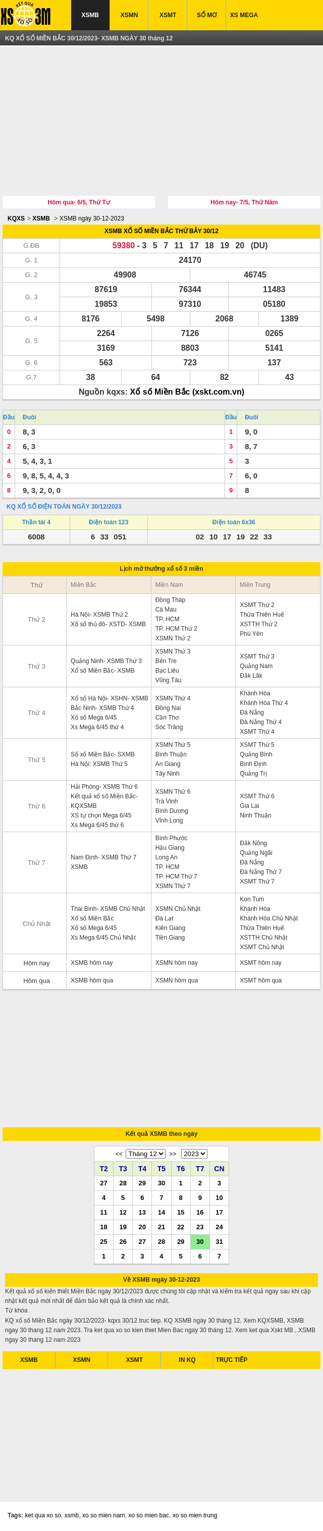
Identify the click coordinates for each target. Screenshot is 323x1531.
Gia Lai (249, 805)
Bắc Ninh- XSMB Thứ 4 (102, 708)
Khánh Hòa (255, 693)
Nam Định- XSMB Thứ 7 (103, 857)
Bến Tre (166, 661)
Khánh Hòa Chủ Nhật (269, 918)
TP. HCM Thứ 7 (176, 876)
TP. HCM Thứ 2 (176, 628)
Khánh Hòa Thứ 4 (264, 702)
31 (219, 1241)
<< (119, 1154)
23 (199, 1226)
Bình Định (253, 764)
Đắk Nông (253, 843)
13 (142, 1212)
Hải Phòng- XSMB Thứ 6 (104, 786)
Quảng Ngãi (256, 852)
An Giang (168, 764)
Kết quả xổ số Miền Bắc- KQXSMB (104, 801)
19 (122, 1226)
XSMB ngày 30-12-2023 (92, 218)
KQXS (16, 218)
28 (122, 1182)
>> (172, 1154)
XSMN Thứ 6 (173, 791)
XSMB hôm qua (92, 980)
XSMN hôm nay (176, 962)
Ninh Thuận (255, 815)
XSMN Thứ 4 (173, 698)
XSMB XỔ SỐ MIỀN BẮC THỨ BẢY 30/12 (161, 231)
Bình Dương (171, 810)
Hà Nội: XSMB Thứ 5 (99, 764)
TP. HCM (167, 619)
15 (180, 1212)
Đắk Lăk (251, 675)
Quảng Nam (256, 666)
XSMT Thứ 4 (257, 731)
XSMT (167, 15)
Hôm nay (37, 963)
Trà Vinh (166, 801)
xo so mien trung (195, 1515)
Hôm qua (36, 981)
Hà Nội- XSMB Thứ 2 (99, 614)
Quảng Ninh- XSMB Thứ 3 (106, 661)
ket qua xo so (43, 1515)
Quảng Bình (256, 754)
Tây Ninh (167, 773)
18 (103, 1226)
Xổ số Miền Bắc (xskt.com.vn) (187, 392)
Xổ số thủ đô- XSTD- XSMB (108, 624)
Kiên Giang (170, 928)
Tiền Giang (170, 937)
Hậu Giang (170, 847)
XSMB (90, 15)
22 (180, 1226)
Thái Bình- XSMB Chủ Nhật (108, 908)
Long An (166, 857)
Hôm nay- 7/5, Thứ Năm (244, 202)
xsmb (72, 1515)
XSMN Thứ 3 (173, 651)
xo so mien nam (103, 1515)
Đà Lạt (164, 918)
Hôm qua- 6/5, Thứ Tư (79, 202)
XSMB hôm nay (92, 962)
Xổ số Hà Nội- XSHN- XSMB (109, 698)
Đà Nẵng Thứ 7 (261, 872)
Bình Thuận (171, 754)
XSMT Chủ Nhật (262, 947)
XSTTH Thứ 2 (258, 624)
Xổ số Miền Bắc (92, 918)
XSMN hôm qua (176, 980)
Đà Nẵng (252, 712)
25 (103, 1241)
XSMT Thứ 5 (257, 744)
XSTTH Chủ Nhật (263, 937)
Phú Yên (251, 633)
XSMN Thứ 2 (173, 638)
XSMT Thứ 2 (257, 605)
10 (219, 1197)
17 (219, 1212)
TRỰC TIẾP (231, 1359)
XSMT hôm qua (261, 980)
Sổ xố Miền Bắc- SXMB (103, 754)
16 (199, 1212)
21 (161, 1226)
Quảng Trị (253, 773)
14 (161, 1212)
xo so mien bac (148, 1515)
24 (219, 1226)
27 (103, 1182)
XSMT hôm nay (260, 962)
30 (161, 1182)
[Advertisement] (161, 122)
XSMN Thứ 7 (173, 886)
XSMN (129, 15)
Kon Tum (252, 899)
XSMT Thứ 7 (257, 881)
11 (103, 1212)
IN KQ (187, 1359)
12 (122, 1212)
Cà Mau (166, 609)
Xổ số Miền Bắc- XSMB (103, 670)
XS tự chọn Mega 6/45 (101, 815)
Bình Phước (171, 838)
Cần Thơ (167, 717)
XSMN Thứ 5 (173, 744)
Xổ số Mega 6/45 (94, 717)
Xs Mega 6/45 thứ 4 (97, 727)
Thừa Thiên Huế (262, 614)
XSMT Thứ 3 (257, 656)
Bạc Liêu (167, 670)
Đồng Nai (168, 708)
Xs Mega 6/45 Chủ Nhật (103, 937)
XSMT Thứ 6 (257, 796)
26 (122, 1241)
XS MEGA (244, 15)
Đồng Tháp (170, 600)
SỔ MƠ (207, 15)
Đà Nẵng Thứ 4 (261, 722)
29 (142, 1182)
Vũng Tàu (168, 680)
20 (142, 1226)
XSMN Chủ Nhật (177, 908)
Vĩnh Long (169, 820)
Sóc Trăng (169, 727)
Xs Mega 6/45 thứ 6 (97, 825)
